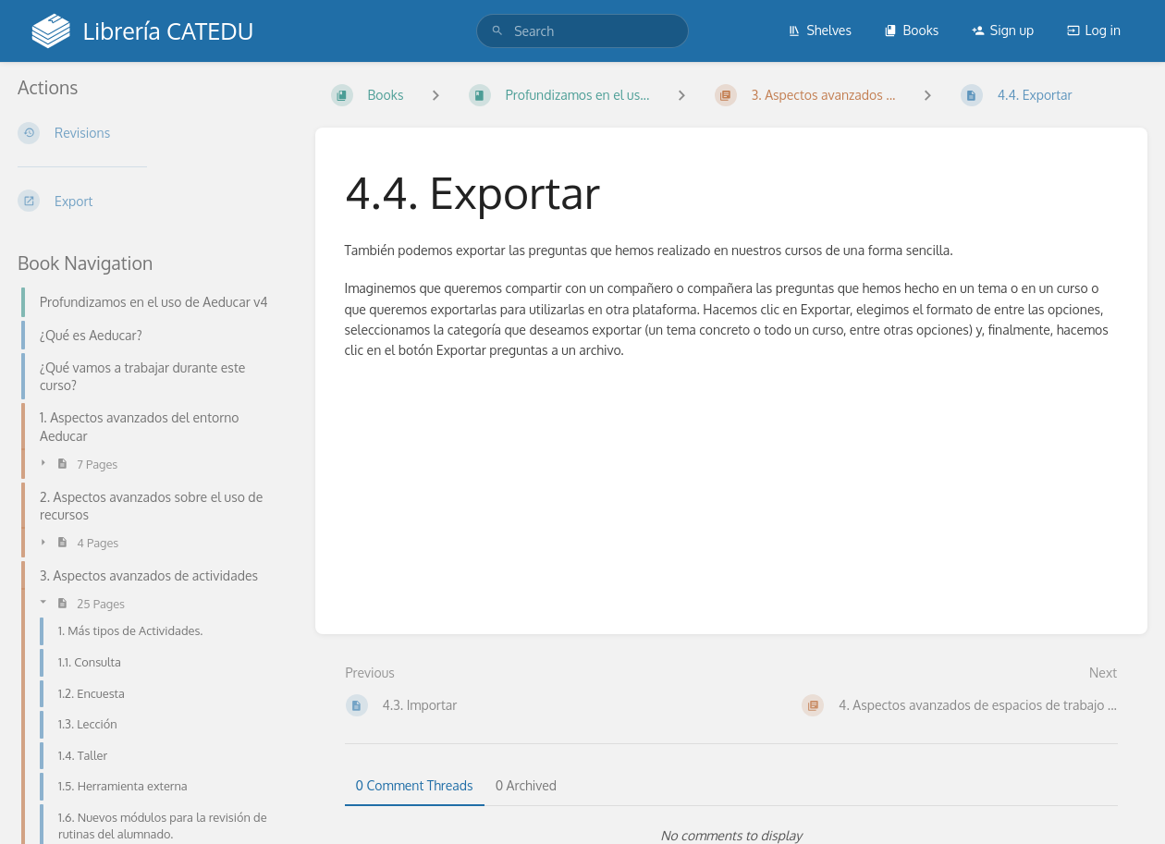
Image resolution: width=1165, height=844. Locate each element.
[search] (582, 31)
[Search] (497, 31)
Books (911, 30)
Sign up (1003, 30)
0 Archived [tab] (526, 785)
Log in (1094, 30)
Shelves (820, 30)
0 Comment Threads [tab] (414, 785)
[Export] (151, 200)
